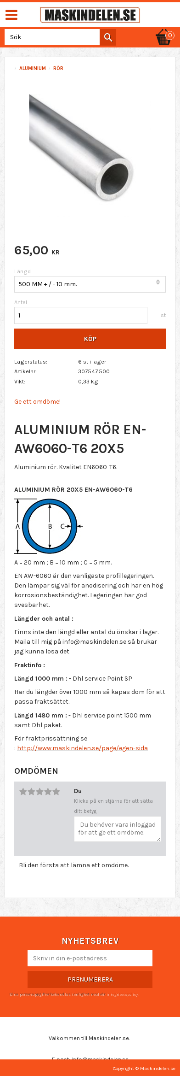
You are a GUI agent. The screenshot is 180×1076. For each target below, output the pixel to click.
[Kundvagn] (163, 28)
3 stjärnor (39, 792)
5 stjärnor (56, 792)
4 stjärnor (48, 792)
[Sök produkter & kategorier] (58, 37)
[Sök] (108, 37)
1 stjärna (23, 792)
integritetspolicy (121, 994)
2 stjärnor (31, 792)
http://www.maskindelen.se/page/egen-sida (82, 748)
